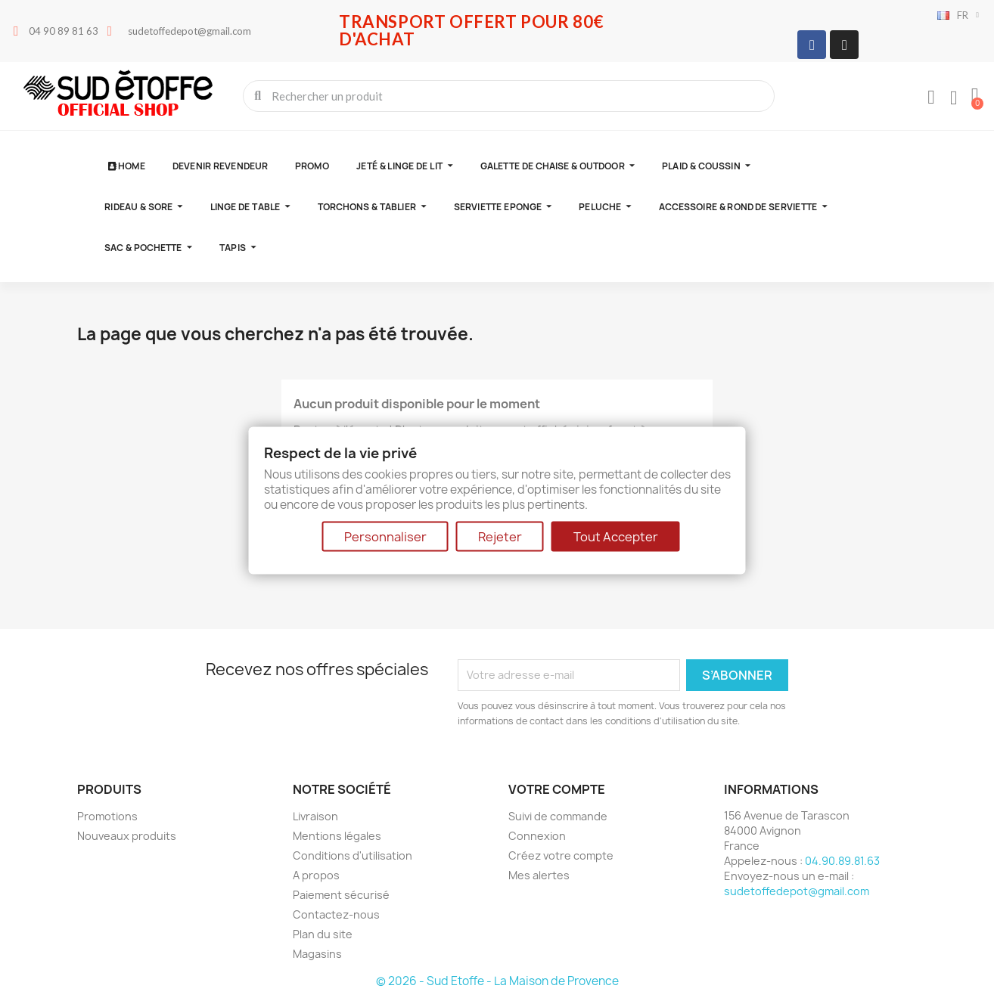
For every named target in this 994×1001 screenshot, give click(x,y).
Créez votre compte (560, 855)
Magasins (317, 954)
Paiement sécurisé (341, 895)
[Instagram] (844, 44)
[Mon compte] (931, 97)
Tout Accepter (615, 536)
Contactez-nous (336, 914)
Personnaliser (385, 536)
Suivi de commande (557, 816)
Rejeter (500, 536)
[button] (975, 96)
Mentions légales (337, 836)
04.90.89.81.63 (842, 861)
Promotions (107, 816)
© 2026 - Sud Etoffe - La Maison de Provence (497, 981)
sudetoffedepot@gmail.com (796, 891)
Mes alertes (539, 875)
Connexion (537, 836)
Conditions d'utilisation (352, 855)
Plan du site (323, 934)
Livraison (315, 816)
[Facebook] (811, 44)
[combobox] (510, 96)
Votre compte (556, 789)
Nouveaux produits (126, 836)
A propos (316, 875)
